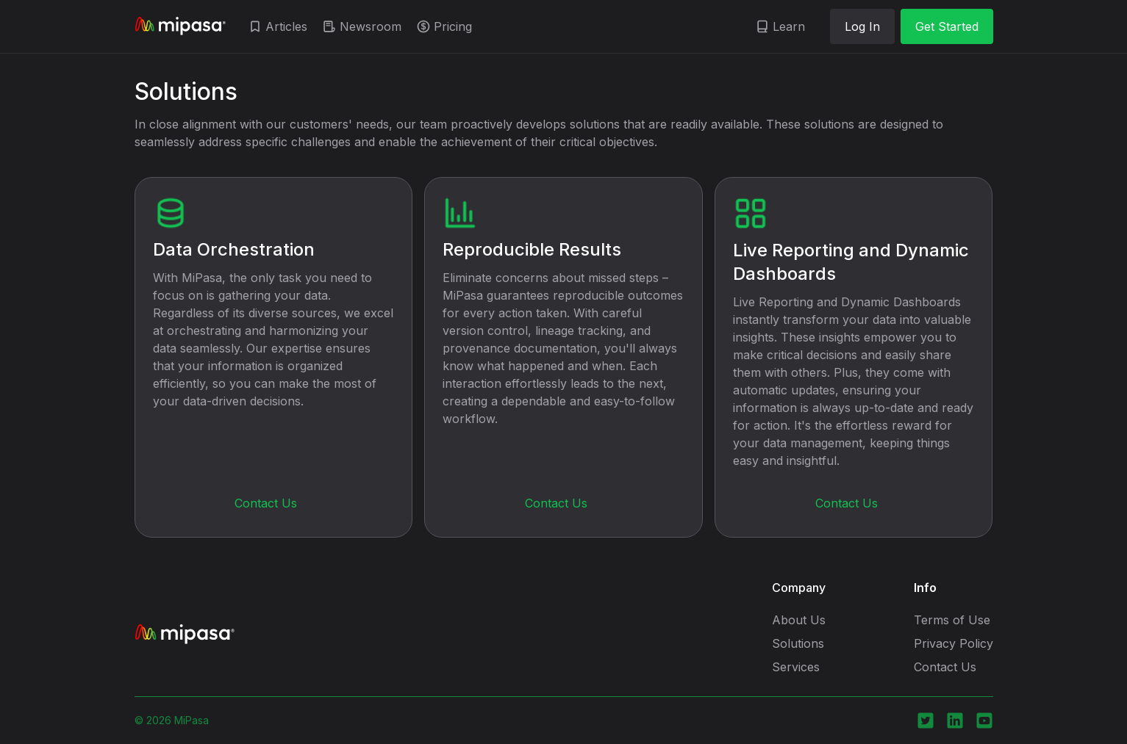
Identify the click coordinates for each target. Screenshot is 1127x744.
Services (796, 667)
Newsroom (370, 26)
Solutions (798, 643)
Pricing (453, 26)
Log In (862, 26)
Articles (286, 26)
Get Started (946, 26)
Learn (789, 26)
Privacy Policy (953, 643)
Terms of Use (952, 620)
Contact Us (266, 503)
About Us (799, 620)
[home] (180, 26)
